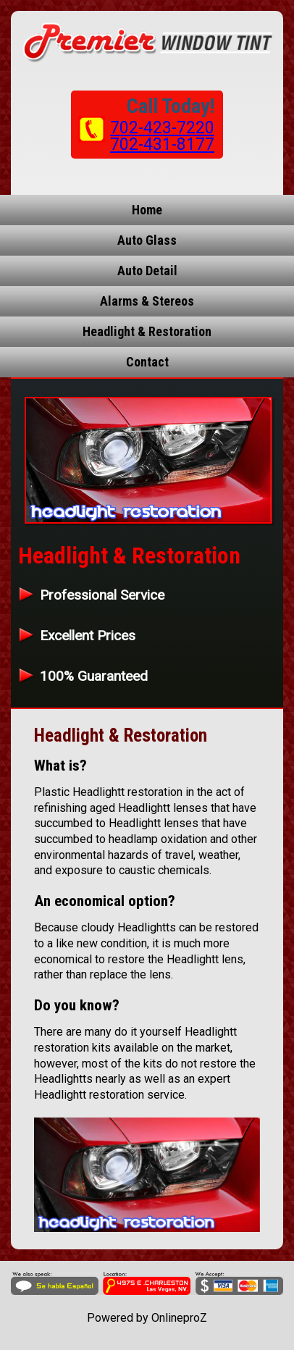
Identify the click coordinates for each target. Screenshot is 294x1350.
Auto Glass (147, 240)
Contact (147, 361)
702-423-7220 (162, 128)
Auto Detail (147, 270)
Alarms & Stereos (147, 301)
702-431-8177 (162, 144)
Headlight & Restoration (147, 331)
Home (147, 209)
